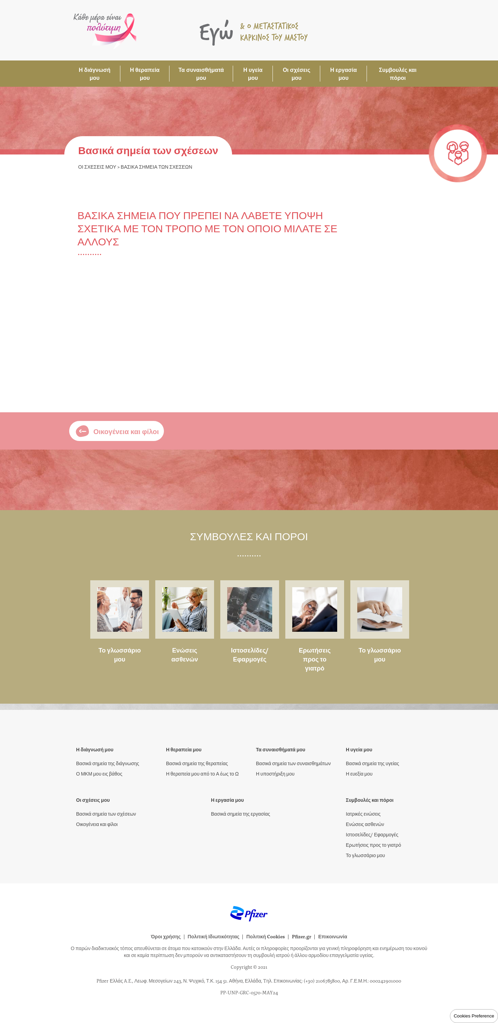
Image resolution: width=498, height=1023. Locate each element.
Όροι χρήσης (166, 936)
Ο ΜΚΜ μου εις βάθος (99, 773)
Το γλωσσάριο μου (120, 654)
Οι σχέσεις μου (297, 73)
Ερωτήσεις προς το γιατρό (315, 659)
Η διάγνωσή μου (95, 73)
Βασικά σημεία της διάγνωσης (107, 763)
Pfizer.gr (301, 936)
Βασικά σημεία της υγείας (372, 763)
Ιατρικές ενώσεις (363, 813)
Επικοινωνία (332, 936)
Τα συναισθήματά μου (201, 73)
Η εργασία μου (343, 73)
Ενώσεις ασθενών (185, 654)
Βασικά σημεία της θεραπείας (197, 763)
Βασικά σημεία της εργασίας (240, 813)
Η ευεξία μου (359, 773)
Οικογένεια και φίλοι (97, 823)
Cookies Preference (474, 1016)
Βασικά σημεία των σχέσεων (106, 813)
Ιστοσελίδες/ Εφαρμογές (250, 654)
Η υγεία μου (252, 73)
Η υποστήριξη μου (275, 773)
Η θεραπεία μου (145, 73)
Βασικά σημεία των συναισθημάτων (293, 763)
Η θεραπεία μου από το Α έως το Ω (202, 773)
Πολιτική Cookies (265, 936)
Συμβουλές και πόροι (398, 73)
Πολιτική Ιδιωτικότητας (214, 936)
